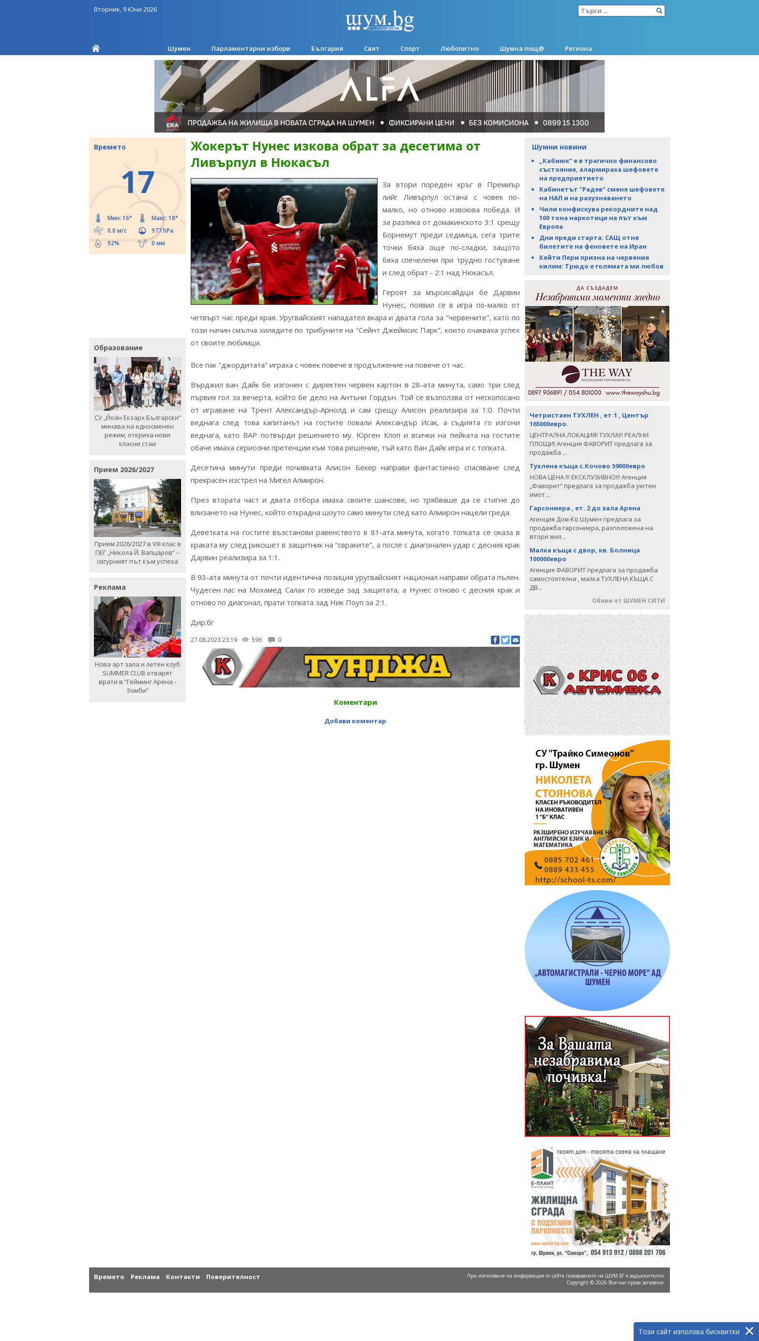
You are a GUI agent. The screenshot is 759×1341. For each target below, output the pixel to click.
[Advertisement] (132, 295)
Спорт (410, 48)
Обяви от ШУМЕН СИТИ (628, 600)
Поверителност (233, 1276)
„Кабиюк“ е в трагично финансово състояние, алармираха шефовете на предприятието (598, 169)
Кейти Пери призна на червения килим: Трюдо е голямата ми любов (601, 261)
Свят (372, 48)
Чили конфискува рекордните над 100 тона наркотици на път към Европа (598, 218)
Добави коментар (355, 720)
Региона (578, 48)
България (327, 48)
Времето (109, 1276)
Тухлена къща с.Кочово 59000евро (587, 466)
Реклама (145, 1276)
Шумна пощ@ (522, 48)
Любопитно (459, 48)
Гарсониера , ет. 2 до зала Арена (585, 508)
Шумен (179, 48)
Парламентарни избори (251, 48)
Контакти (183, 1276)
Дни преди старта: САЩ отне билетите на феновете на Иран (593, 242)
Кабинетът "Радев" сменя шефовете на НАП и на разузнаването (602, 193)
